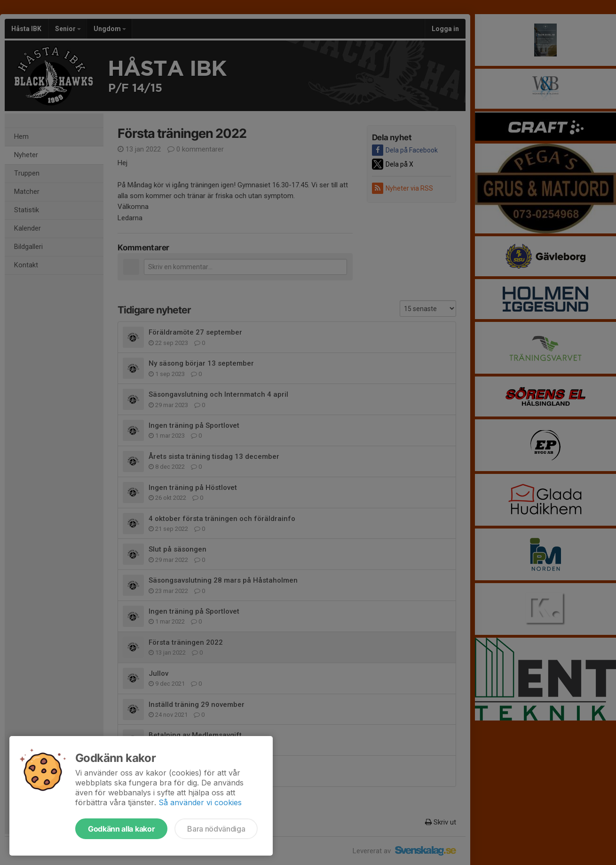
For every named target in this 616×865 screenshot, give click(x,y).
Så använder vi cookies (200, 802)
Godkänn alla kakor (121, 828)
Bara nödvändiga (216, 828)
